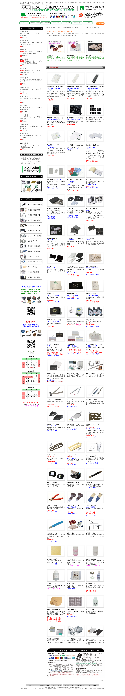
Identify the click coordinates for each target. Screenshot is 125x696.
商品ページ (23, 37)
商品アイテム (56, 27)
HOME (48, 27)
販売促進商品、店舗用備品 (70, 27)
